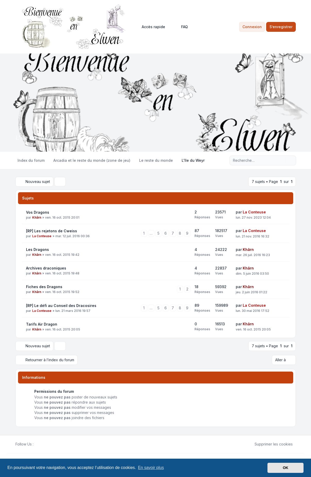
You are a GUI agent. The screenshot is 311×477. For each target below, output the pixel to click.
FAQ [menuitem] (181, 27)
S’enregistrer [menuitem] (281, 27)
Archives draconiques (46, 268)
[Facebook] (37, 444)
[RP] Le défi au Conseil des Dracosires (61, 305)
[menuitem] (151, 27)
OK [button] (285, 468)
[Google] (49, 444)
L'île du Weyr (34, 137)
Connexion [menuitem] (252, 27)
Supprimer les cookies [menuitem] (270, 444)
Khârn (36, 217)
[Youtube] (45, 444)
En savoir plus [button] (151, 467)
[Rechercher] (281, 160)
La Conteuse (254, 212)
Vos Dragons (37, 212)
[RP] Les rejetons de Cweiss (51, 231)
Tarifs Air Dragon (41, 324)
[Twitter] (41, 444)
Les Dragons (37, 249)
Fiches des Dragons (44, 286)
